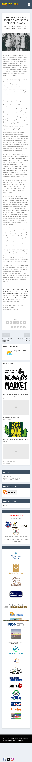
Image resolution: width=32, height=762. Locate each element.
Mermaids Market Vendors (11, 417)
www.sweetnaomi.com (13, 301)
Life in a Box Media (17, 740)
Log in (5, 506)
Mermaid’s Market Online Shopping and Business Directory (16, 395)
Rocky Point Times (14, 26)
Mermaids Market (9, 461)
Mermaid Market (10, 28)
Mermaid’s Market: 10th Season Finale (15, 439)
